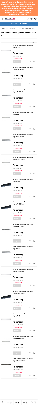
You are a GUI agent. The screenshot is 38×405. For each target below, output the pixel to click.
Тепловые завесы (26, 28)
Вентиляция (12, 28)
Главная (3, 28)
